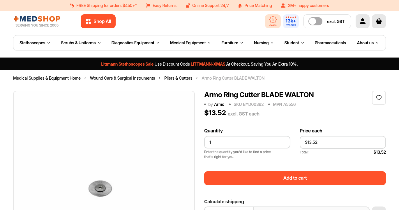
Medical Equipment (190, 42)
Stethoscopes (35, 42)
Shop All (98, 21)
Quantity (213, 131)
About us (367, 42)
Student (293, 42)
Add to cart (295, 178)
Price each (311, 131)
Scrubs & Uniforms (80, 42)
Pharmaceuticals (330, 42)
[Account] (363, 21)
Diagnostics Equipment (135, 42)
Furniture (232, 42)
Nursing (263, 42)
